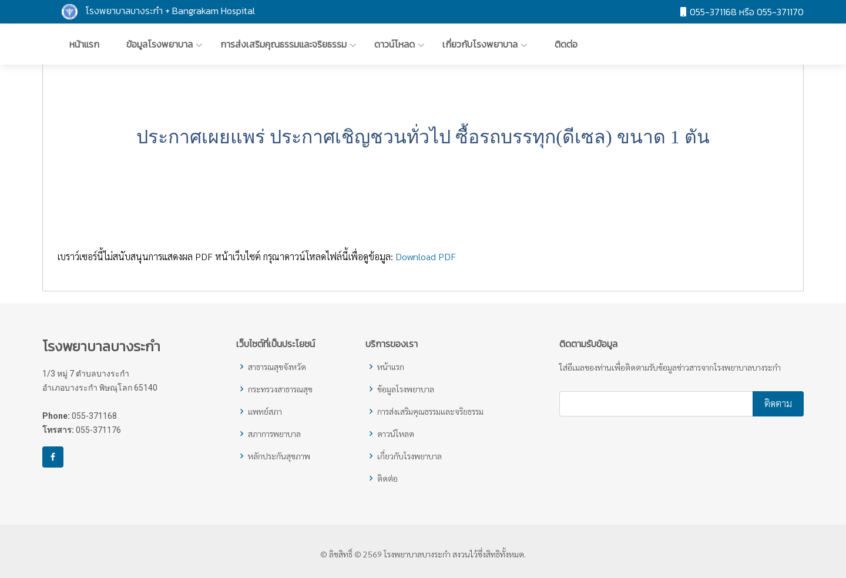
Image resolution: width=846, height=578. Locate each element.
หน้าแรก (390, 366)
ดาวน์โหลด (395, 433)
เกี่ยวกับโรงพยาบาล (409, 456)
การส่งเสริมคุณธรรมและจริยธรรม (430, 411)
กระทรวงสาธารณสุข (280, 389)
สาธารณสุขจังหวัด (277, 366)
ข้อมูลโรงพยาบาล (405, 389)
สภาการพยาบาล (274, 433)
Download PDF (425, 261)
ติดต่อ (387, 478)
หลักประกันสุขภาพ (279, 456)
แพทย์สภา (265, 411)
